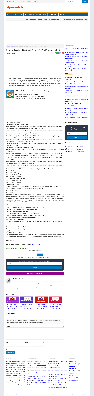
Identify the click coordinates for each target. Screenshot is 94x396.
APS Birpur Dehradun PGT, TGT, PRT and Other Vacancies (12, 306)
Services (28, 1)
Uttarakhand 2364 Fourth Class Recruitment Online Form (36, 382)
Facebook (70, 146)
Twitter (81, 146)
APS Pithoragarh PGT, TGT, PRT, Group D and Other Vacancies (41, 306)
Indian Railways (29, 14)
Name (15, 342)
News (44, 14)
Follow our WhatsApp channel (34, 273)
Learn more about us (11, 386)
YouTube (81, 149)
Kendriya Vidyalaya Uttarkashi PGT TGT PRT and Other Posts (26, 306)
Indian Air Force (73, 363)
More (61, 14)
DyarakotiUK (9, 361)
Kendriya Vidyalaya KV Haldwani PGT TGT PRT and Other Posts (56, 306)
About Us (9, 1)
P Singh (8, 53)
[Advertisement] (47, 32)
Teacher (38, 14)
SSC (21, 14)
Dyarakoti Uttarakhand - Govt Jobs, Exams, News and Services (15, 7)
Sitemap (22, 1)
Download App (36, 244)
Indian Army (72, 366)
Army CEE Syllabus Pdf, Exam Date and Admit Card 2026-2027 (46, 19)
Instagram (81, 151)
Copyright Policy (84, 393)
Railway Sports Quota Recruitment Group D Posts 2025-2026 (36, 372)
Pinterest (70, 149)
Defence (15, 14)
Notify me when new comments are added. (17, 349)
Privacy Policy (73, 393)
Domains (34, 1)
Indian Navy (72, 368)
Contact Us (15, 1)
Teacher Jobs (14, 46)
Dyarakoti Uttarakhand (21, 393)
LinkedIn (70, 151)
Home (8, 14)
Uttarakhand (52, 14)
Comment (35, 326)
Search (85, 1)
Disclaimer (78, 393)
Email (34, 342)
